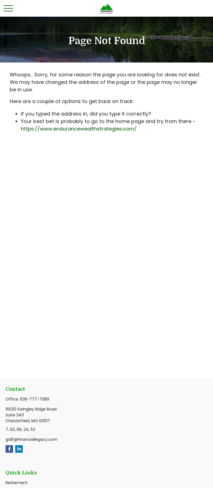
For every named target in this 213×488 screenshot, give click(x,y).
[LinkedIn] (19, 449)
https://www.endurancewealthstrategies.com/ (79, 128)
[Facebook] (9, 449)
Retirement (16, 483)
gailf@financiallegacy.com (31, 439)
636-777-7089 (34, 399)
